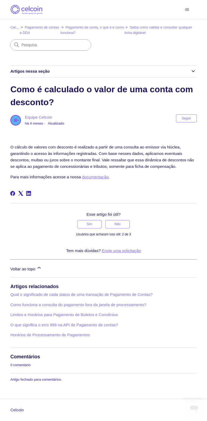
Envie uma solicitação (121, 250)
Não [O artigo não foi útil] (117, 224)
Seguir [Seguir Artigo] (186, 118)
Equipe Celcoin (38, 117)
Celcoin (16, 27)
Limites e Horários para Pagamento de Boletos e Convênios (64, 314)
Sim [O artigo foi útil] (89, 224)
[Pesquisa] (51, 45)
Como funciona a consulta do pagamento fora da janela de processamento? (78, 304)
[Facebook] (12, 193)
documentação (95, 177)
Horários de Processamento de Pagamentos (50, 334)
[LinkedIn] (28, 193)
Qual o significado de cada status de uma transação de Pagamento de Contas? (81, 294)
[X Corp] (20, 193)
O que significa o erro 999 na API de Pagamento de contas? (64, 325)
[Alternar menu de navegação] (187, 9)
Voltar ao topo (26, 268)
